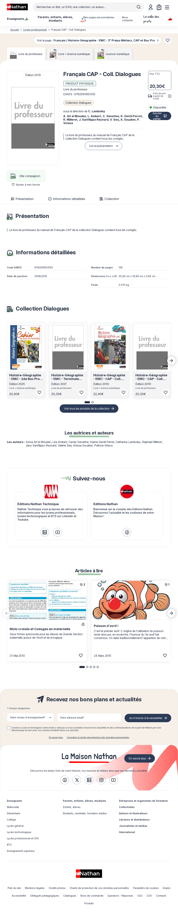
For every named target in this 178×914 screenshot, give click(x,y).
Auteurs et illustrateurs (133, 813)
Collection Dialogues (78, 102)
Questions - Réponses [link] (120, 895)
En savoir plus (56, 737)
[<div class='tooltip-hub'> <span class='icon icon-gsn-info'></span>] (169, 96)
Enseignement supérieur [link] (21, 850)
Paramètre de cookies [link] (146, 887)
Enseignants (14, 800)
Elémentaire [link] (13, 813)
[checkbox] (8, 727)
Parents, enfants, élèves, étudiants (84, 800)
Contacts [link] (161, 895)
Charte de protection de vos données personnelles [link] (99, 887)
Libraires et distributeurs (134, 819)
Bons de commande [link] (91, 895)
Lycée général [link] (15, 825)
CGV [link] (149, 895)
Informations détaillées (66, 199)
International (127, 832)
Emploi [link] (166, 887)
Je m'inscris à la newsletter (145, 718)
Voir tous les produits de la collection (87, 408)
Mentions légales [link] (34, 887)
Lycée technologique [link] (19, 832)
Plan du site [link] (14, 887)
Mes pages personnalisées (98, 19)
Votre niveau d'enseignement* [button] (27, 717)
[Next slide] (171, 360)
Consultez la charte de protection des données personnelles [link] (98, 737)
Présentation (22, 199)
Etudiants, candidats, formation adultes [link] (85, 813)
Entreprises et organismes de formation (143, 800)
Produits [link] (89, 903)
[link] (44, 532)
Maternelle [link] (13, 807)
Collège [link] (11, 819)
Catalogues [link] (69, 895)
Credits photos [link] (57, 887)
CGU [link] (140, 895)
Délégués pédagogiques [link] (44, 895)
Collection (109, 199)
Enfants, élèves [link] (71, 807)
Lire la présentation (101, 146)
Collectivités (127, 807)
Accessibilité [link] (19, 895)
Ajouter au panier (157, 116)
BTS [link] (9, 844)
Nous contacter (127, 19)
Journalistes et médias (133, 825)
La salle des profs (157, 19)
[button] (33, 118)
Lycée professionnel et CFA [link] (23, 838)
